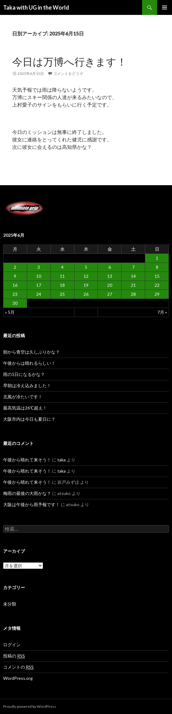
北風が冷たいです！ (22, 396)
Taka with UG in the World (36, 7)
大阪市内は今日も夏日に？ (29, 419)
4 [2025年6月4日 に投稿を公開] (62, 267)
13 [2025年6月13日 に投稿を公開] (109, 276)
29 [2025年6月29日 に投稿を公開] (157, 294)
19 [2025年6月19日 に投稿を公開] (86, 285)
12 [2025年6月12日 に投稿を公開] (86, 276)
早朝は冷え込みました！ (27, 385)
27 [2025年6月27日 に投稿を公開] (109, 294)
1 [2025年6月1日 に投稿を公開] (157, 258)
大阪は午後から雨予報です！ (31, 504)
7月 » (162, 312)
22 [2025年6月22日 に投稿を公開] (157, 285)
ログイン (12, 644)
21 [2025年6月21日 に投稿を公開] (133, 285)
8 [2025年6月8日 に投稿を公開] (157, 267)
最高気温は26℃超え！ (25, 407)
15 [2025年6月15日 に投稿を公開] (157, 276)
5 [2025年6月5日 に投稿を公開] (86, 267)
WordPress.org (18, 678)
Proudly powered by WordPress (29, 706)
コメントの (18, 667)
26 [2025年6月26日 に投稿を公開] (86, 294)
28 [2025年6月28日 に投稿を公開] (133, 294)
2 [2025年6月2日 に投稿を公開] (15, 267)
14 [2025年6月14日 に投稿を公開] (133, 276)
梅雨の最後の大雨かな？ (27, 493)
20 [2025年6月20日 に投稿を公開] (109, 285)
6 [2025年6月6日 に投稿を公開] (109, 267)
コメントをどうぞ (68, 73)
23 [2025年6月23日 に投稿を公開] (14, 294)
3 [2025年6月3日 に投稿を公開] (38, 267)
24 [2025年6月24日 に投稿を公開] (38, 294)
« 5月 (10, 312)
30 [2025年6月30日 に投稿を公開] (14, 303)
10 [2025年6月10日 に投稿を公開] (38, 276)
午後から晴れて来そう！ (27, 459)
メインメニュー (164, 7)
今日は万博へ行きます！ (69, 61)
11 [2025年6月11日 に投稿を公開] (62, 276)
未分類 (9, 603)
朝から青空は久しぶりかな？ (31, 352)
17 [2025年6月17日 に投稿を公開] (38, 285)
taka (61, 459)
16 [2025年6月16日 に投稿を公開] (14, 285)
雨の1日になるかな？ (24, 374)
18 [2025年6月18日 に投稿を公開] (62, 285)
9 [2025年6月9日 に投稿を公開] (15, 276)
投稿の (14, 656)
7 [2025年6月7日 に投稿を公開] (133, 267)
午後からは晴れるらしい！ (29, 363)
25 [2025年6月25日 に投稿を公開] (62, 294)
